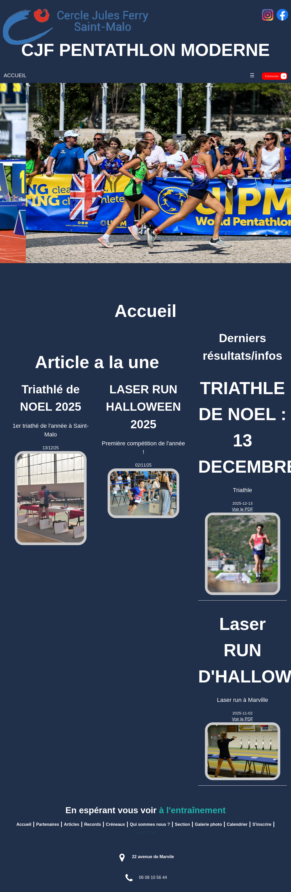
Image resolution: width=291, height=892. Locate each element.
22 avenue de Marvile (153, 856)
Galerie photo (208, 824)
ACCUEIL (15, 75)
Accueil (23, 824)
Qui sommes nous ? (150, 824)
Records (92, 824)
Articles (72, 824)
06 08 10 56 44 (153, 877)
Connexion (276, 76)
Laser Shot (145, 832)
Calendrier (237, 824)
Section (182, 824)
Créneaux (115, 824)
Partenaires (47, 824)
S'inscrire (261, 824)
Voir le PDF (242, 509)
